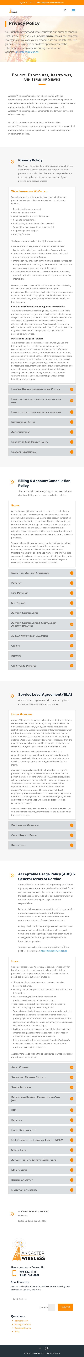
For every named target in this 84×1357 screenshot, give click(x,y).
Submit (65, 1307)
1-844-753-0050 (29, 1275)
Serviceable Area (23, 1328)
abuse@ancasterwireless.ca (66, 950)
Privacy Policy (21, 1320)
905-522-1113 (28, 2)
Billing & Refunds (23, 1324)
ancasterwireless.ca (26, 52)
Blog (17, 1331)
